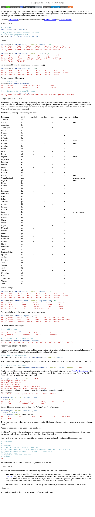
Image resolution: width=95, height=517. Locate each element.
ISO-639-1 (9, 498)
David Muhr (13, 20)
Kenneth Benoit (50, 20)
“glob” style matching (80, 385)
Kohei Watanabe (65, 20)
